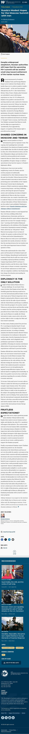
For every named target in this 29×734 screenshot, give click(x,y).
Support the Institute (14, 713)
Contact (3, 690)
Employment (4, 730)
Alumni (23, 713)
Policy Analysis (5, 7)
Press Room (4, 692)
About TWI (4, 713)
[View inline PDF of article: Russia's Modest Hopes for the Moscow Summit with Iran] (14, 532)
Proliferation (19, 647)
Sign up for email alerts (11, 663)
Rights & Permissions (6, 731)
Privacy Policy (12, 730)
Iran (3, 654)
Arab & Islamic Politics (8, 647)
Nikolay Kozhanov (8, 19)
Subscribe (3, 693)
